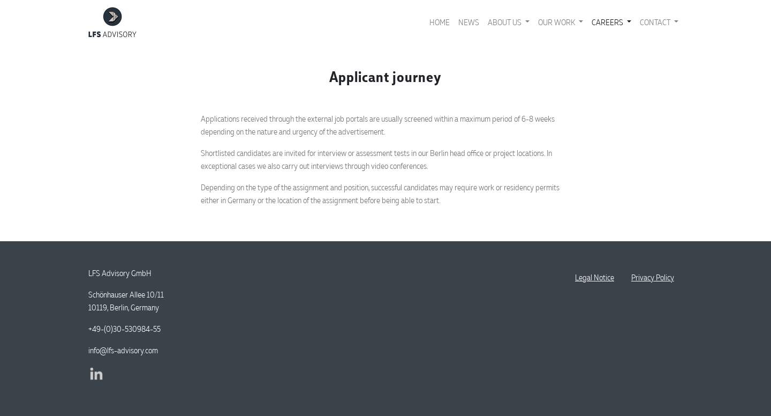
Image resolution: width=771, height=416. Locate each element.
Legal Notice (594, 277)
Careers (608, 22)
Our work (557, 22)
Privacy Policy (652, 277)
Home (439, 22)
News (468, 22)
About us (505, 22)
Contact (656, 22)
